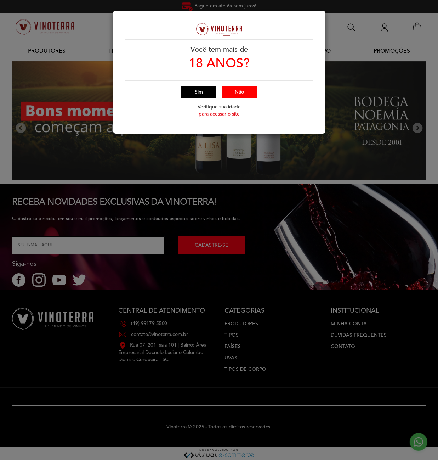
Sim (199, 80)
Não (239, 80)
